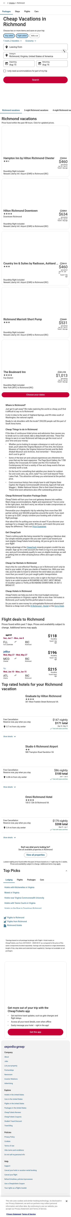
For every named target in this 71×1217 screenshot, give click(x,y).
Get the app (35, 1032)
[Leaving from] (35, 47)
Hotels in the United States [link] (14, 1095)
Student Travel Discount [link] (13, 1121)
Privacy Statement (13, 1214)
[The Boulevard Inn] (35, 379)
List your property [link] (10, 1066)
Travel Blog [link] (8, 1126)
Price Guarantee (39, 526)
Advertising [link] (8, 1083)
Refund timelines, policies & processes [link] (18, 1179)
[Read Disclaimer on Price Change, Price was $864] (63, 211)
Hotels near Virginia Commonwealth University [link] (24, 898)
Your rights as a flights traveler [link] (15, 1188)
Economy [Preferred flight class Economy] (31, 41)
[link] (35, 918)
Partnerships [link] (9, 1070)
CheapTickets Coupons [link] (13, 1117)
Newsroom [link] (8, 1075)
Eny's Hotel (59, 606)
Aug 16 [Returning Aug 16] (45, 64)
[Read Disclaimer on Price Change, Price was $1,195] (62, 372)
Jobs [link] (6, 1061)
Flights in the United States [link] (14, 1104)
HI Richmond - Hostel (39, 606)
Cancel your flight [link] (10, 1175)
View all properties (35, 855)
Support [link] (7, 1166)
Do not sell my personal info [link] (14, 1155)
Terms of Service (29, 1214)
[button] (35, 736)
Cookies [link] (7, 1141)
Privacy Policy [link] (9, 1137)
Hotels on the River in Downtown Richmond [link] (22, 908)
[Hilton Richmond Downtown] (35, 218)
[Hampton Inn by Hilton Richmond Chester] (35, 166)
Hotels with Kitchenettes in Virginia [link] (19, 887)
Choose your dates (35, 394)
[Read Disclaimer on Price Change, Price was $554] (63, 158)
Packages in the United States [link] (15, 1108)
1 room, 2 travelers (12, 41)
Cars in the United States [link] (13, 1099)
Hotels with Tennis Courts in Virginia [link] (19, 903)
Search (35, 80)
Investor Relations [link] (11, 1079)
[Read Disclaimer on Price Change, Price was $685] (63, 319)
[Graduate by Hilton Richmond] (35, 712)
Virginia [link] (12, 3)
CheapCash (31, 547)
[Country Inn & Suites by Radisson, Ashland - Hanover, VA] (35, 272)
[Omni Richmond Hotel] (35, 813)
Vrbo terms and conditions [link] (14, 1150)
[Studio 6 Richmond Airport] (35, 762)
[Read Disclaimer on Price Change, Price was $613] (63, 263)
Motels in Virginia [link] (11, 893)
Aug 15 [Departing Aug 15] (12, 64)
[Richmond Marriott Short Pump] (35, 327)
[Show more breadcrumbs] (4, 3)
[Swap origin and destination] (64, 51)
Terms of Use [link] (9, 1146)
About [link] (6, 1057)
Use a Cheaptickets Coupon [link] (14, 1184)
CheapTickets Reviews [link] (12, 1112)
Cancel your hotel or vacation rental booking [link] (20, 1170)
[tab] (6, 11)
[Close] (67, 1201)
